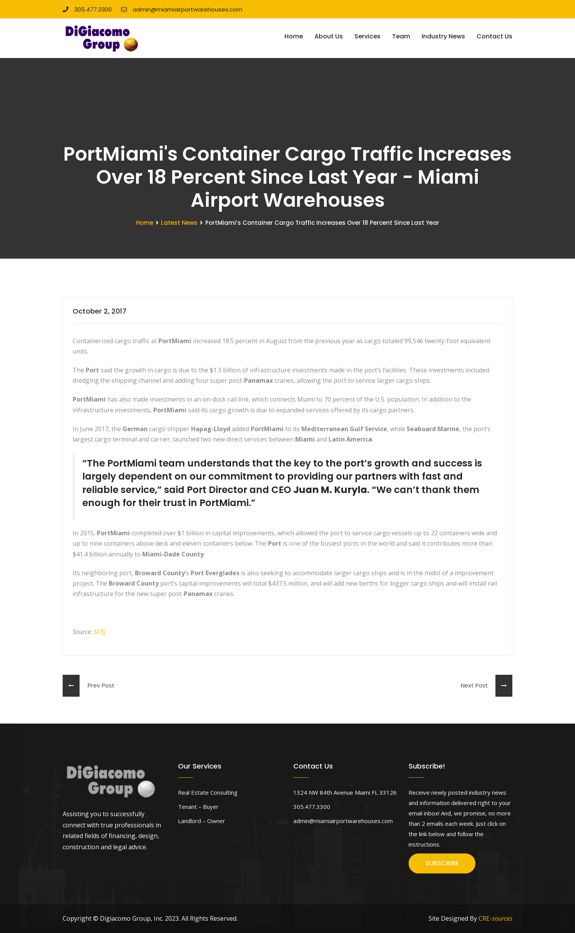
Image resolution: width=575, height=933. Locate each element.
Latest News (179, 223)
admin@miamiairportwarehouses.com (182, 9)
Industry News (443, 36)
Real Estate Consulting (208, 792)
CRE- (495, 918)
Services (367, 36)
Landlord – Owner (201, 821)
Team (401, 36)
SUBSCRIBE (442, 863)
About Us (328, 36)
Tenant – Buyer (198, 806)
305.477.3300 (87, 9)
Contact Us (494, 36)
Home (293, 36)
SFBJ (99, 632)
